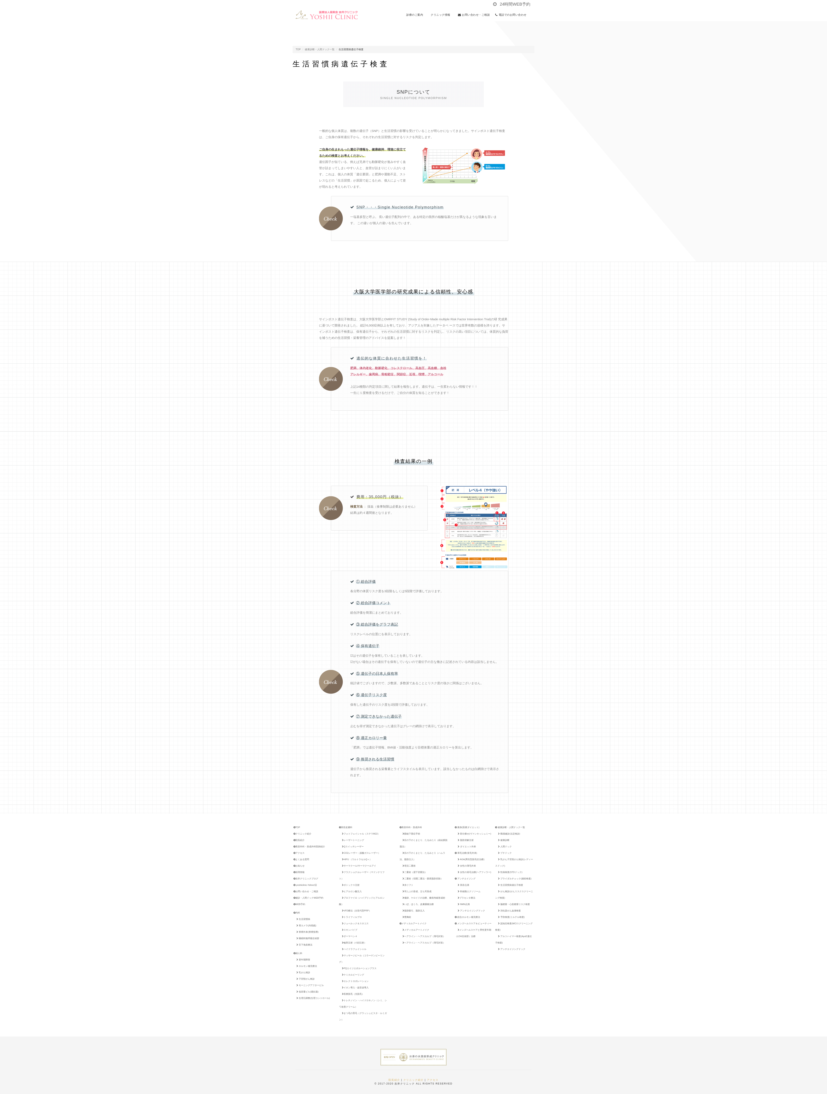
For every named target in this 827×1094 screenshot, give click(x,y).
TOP (298, 49)
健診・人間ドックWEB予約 (308, 898)
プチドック (504, 853)
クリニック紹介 (302, 833)
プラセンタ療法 (465, 898)
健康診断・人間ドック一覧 (320, 49)
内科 (297, 912)
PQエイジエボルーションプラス (361, 968)
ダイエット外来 (466, 846)
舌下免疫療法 (303, 944)
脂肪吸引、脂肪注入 (413, 910)
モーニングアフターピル (309, 985)
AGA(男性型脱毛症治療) (470, 859)
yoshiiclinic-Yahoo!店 (305, 885)
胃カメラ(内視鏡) (305, 925)
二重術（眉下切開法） (414, 872)
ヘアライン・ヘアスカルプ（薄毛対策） (423, 936)
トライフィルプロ (351, 917)
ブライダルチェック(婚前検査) (514, 878)
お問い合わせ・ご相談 (474, 15)
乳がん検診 (302, 972)
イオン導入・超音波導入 (355, 987)
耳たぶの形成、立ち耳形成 (416, 891)
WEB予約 (299, 904)
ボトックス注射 (350, 885)
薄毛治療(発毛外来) (466, 853)
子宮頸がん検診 (305, 979)
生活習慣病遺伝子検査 (510, 885)
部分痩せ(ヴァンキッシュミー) (473, 833)
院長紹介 (299, 840)
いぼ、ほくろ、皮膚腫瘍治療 (417, 904)
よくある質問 (301, 859)
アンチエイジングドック (470, 910)
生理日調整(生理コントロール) (312, 998)
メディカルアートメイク (413, 923)
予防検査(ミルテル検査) (511, 917)
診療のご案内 (415, 14)
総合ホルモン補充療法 (467, 917)
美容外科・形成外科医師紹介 (309, 846)
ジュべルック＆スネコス (355, 923)
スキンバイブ (349, 930)
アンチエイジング (465, 878)
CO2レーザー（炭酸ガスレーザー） (360, 853)
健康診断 (503, 840)
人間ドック (504, 846)
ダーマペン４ (349, 936)
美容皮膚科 (345, 827)
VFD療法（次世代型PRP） (356, 910)
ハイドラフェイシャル (353, 949)
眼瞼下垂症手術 (410, 833)
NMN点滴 (463, 904)
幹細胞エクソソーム (468, 891)
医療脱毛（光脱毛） (352, 994)
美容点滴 (462, 885)
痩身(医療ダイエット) (467, 827)
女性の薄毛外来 (466, 865)
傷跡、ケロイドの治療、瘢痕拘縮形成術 (423, 898)
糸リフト (407, 885)
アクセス (299, 853)
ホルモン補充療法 (306, 966)
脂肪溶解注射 (465, 840)
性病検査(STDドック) (509, 872)
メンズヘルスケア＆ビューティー (473, 923)
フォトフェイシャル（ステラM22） (360, 833)
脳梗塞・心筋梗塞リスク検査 (513, 904)
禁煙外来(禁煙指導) (306, 932)
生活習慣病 (302, 919)
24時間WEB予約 (511, 4)
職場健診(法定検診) (508, 833)
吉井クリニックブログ (306, 878)
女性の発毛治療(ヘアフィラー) (473, 872)
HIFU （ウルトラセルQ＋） (356, 859)
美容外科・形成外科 (411, 827)
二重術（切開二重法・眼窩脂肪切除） (422, 878)
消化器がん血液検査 (509, 910)
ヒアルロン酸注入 (351, 891)
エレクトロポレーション (355, 981)
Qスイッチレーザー (352, 846)
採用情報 (299, 872)
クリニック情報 (442, 14)
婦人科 (298, 953)
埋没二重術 (408, 865)
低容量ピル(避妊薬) (306, 991)
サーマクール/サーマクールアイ (358, 865)
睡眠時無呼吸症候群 (307, 938)
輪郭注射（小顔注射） (353, 942)
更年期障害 (302, 959)
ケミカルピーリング (352, 974)
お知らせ (299, 865)
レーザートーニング (352, 840)
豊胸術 (406, 917)
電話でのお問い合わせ (512, 15)
